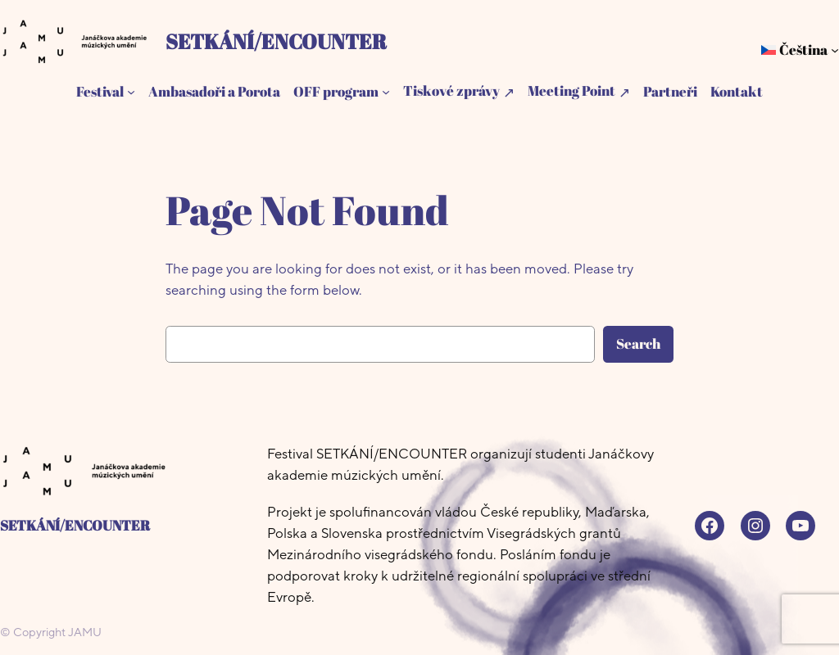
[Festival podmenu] (131, 92)
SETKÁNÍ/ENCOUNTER (276, 41)
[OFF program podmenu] (386, 92)
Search (638, 343)
